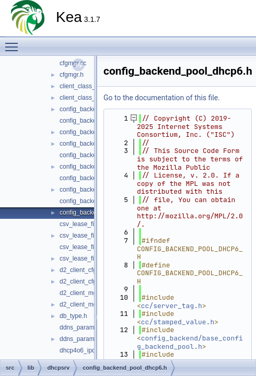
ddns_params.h (81, 339)
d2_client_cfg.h (81, 281)
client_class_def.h (84, 97)
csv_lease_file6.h (84, 258)
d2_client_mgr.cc (83, 293)
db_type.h (73, 316)
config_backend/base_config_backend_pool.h (190, 342)
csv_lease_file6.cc (85, 247)
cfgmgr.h (72, 74)
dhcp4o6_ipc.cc (81, 350)
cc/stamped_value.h (177, 322)
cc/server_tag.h (171, 305)
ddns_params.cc (83, 327)
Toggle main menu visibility (14, 42)
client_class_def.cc (86, 86)
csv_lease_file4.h (84, 235)
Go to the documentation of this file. (161, 97)
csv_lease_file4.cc (85, 224)
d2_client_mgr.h (82, 304)
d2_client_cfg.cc (82, 270)
